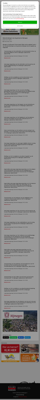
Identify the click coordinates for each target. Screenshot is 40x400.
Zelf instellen (20, 26)
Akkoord (20, 22)
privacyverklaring (20, 18)
